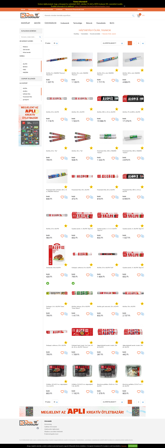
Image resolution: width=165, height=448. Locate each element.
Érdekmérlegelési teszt (51, 434)
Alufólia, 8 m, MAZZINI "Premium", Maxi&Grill (55, 74)
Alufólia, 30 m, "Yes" (77, 151)
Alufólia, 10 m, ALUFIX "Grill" (105, 267)
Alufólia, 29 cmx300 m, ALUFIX (131, 112)
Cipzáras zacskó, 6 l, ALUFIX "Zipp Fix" (133, 228)
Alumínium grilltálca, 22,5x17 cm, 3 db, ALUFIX (132, 385)
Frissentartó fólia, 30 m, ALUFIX (80, 190)
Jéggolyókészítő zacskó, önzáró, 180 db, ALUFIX (107, 346)
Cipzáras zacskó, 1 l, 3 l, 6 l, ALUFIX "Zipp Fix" (107, 229)
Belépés (140, 9)
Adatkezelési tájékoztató (51, 429)
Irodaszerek (65, 23)
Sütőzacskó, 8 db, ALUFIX (53, 267)
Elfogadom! (133, 446)
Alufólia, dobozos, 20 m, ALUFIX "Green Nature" (81, 307)
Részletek (123, 446)
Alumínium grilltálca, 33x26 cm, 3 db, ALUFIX (107, 385)
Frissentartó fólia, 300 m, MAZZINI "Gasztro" (132, 151)
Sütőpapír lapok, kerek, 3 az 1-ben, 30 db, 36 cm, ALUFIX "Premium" (82, 346)
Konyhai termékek (95, 34)
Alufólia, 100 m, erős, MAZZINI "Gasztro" (131, 74)
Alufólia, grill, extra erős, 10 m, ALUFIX (108, 306)
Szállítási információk (46, 9)
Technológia (77, 23)
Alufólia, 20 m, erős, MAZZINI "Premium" (80, 74)
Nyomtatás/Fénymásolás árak (75, 9)
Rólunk (23, 9)
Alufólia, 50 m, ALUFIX (129, 306)
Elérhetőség (48, 424)
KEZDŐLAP (25, 23)
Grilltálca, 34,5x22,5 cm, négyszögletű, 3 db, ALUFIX (57, 385)
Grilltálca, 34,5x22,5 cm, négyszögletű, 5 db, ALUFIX (82, 385)
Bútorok (89, 23)
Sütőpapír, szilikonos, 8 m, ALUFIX (81, 267)
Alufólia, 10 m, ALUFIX (52, 228)
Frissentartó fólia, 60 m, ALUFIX (106, 190)
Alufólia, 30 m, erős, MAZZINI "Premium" (105, 74)
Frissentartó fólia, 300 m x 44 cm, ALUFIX (132, 190)
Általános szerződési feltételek (53, 431)
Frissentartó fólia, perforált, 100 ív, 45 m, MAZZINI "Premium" (56, 190)
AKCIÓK (37, 23)
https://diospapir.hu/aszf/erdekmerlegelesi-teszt (92, 6)
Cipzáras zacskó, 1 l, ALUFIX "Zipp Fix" (82, 228)
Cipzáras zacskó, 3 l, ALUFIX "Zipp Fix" (133, 267)
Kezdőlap (76, 34)
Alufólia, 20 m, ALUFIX (52, 112)
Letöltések (59, 9)
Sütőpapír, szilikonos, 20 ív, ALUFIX (56, 345)
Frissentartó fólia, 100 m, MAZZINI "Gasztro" (106, 151)
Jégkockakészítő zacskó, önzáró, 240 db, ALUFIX (133, 346)
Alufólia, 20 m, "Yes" (51, 151)
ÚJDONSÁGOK (50, 23)
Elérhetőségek (32, 9)
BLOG (112, 23)
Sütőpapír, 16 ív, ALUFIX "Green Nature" (55, 307)
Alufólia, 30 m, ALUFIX (78, 112)
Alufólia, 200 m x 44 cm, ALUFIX (106, 112)
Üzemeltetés (101, 23)
